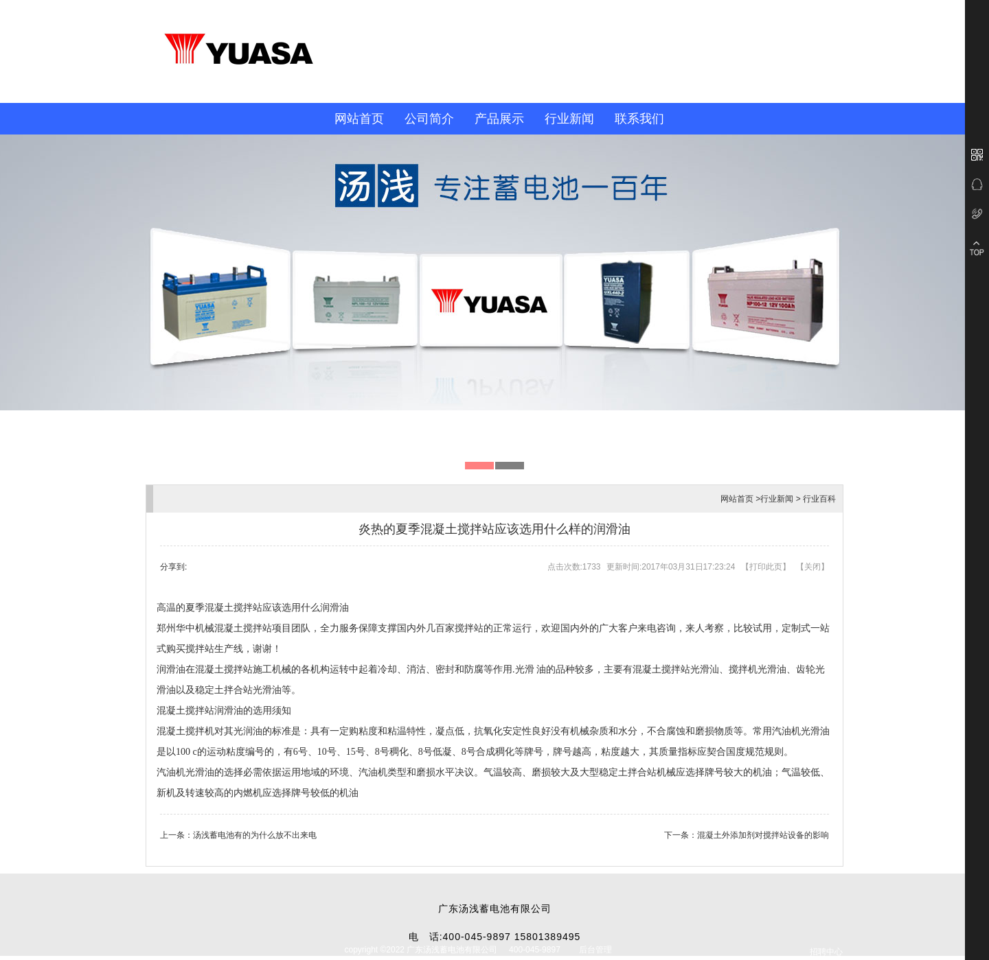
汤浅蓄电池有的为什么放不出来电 (255, 835)
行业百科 (819, 499)
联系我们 (639, 119)
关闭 (812, 567)
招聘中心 (826, 952)
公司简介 (429, 119)
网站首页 (359, 119)
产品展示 (499, 119)
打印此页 (765, 567)
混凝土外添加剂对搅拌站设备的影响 (763, 835)
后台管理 (595, 950)
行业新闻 (569, 119)
